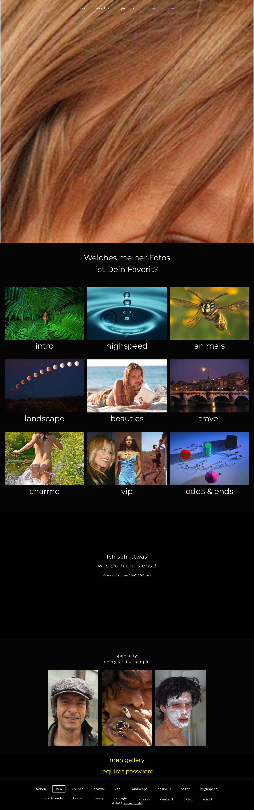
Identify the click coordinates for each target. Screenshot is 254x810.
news (172, 8)
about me (103, 8)
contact (151, 8)
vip (127, 494)
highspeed (127, 348)
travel (209, 421)
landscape (44, 421)
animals (209, 348)
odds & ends (209, 494)
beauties (127, 421)
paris (185, 797)
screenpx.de (133, 803)
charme (44, 494)
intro (44, 348)
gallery (128, 8)
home (82, 8)
